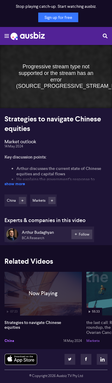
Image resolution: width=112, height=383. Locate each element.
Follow (22, 200)
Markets (93, 340)
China (9, 340)
